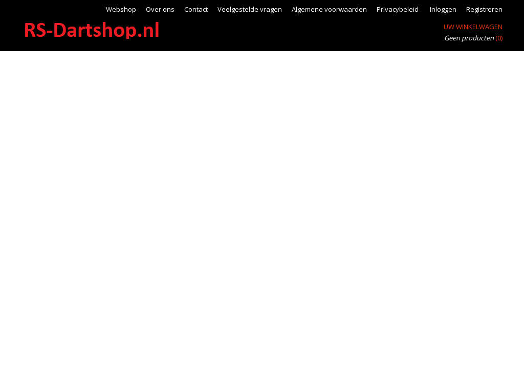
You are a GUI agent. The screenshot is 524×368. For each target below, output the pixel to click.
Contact (196, 9)
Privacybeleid (398, 9)
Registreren (484, 9)
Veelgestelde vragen (249, 9)
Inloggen (443, 9)
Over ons (160, 9)
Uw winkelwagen (473, 26)
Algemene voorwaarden (329, 9)
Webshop (121, 9)
